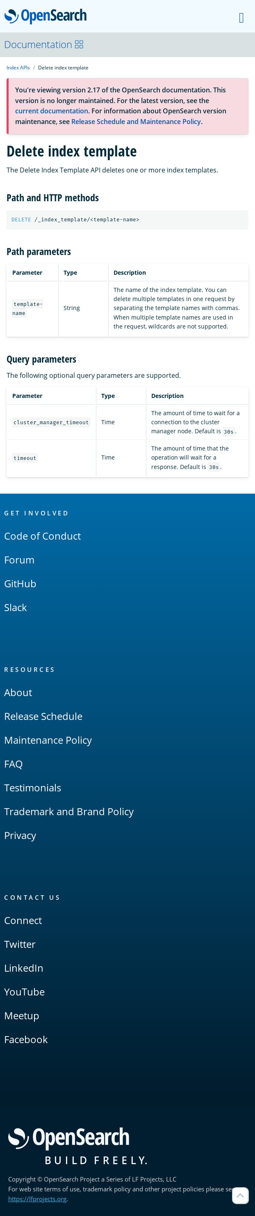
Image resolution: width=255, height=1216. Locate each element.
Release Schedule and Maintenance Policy (136, 121)
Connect (23, 920)
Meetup (21, 1015)
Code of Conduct (42, 535)
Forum (19, 559)
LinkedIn (23, 968)
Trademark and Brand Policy (69, 811)
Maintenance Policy (48, 740)
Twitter (20, 944)
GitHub (20, 583)
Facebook (26, 1039)
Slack (15, 607)
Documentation (44, 44)
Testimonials (32, 787)
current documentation (51, 110)
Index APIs (18, 67)
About (18, 692)
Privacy (20, 835)
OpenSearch (48, 17)
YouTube (24, 991)
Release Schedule (43, 716)
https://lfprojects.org (37, 1199)
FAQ (13, 763)
